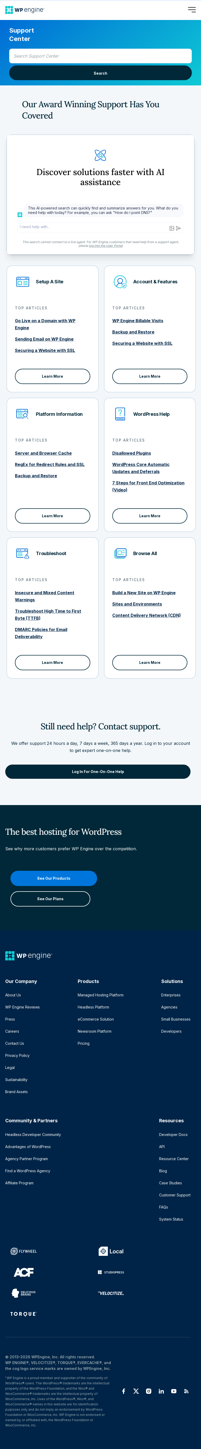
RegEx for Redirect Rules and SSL (50, 464)
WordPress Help (151, 414)
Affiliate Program (19, 1183)
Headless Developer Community (33, 1134)
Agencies (169, 1007)
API (162, 1146)
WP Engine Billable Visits (137, 320)
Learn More (52, 376)
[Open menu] (191, 10)
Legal (10, 1067)
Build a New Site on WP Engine (144, 592)
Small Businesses (176, 1019)
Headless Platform (93, 1007)
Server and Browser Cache (43, 453)
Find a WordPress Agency (27, 1171)
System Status (171, 1219)
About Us (13, 995)
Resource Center (174, 1158)
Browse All (145, 553)
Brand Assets (16, 1091)
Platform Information (59, 414)
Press (10, 1019)
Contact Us (14, 1043)
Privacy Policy (17, 1055)
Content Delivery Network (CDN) (146, 615)
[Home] (24, 10)
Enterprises (171, 995)
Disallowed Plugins (131, 453)
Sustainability (16, 1079)
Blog (163, 1171)
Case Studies (170, 1183)
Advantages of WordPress (28, 1146)
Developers (171, 1031)
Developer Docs (173, 1134)
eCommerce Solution (96, 1019)
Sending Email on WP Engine (44, 339)
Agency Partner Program (26, 1158)
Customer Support (175, 1195)
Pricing (84, 1043)
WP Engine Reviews (22, 1007)
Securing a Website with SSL (45, 350)
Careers (12, 1031)
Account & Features (155, 281)
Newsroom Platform (94, 1031)
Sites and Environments (137, 604)
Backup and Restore (133, 332)
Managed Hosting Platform (101, 995)
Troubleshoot (51, 553)
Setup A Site (49, 281)
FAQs (163, 1207)
